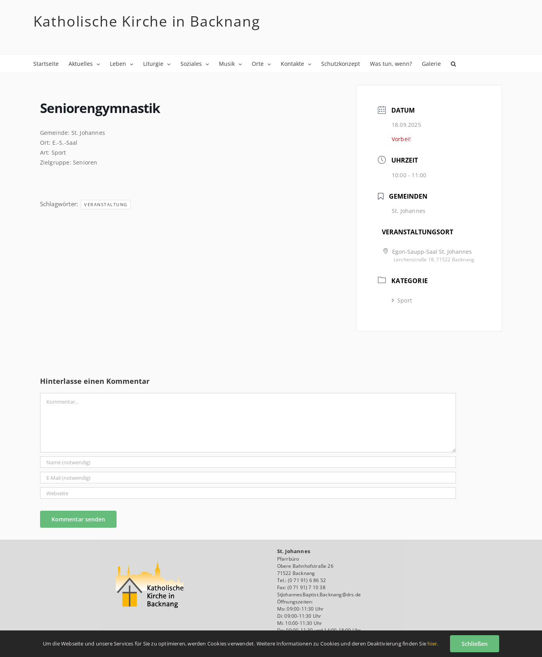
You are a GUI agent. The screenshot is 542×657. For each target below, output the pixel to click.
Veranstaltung (106, 204)
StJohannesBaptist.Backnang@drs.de (319, 594)
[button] (453, 64)
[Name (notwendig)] (248, 462)
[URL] (248, 493)
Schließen (475, 643)
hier (432, 643)
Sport (402, 300)
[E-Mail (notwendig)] (248, 477)
